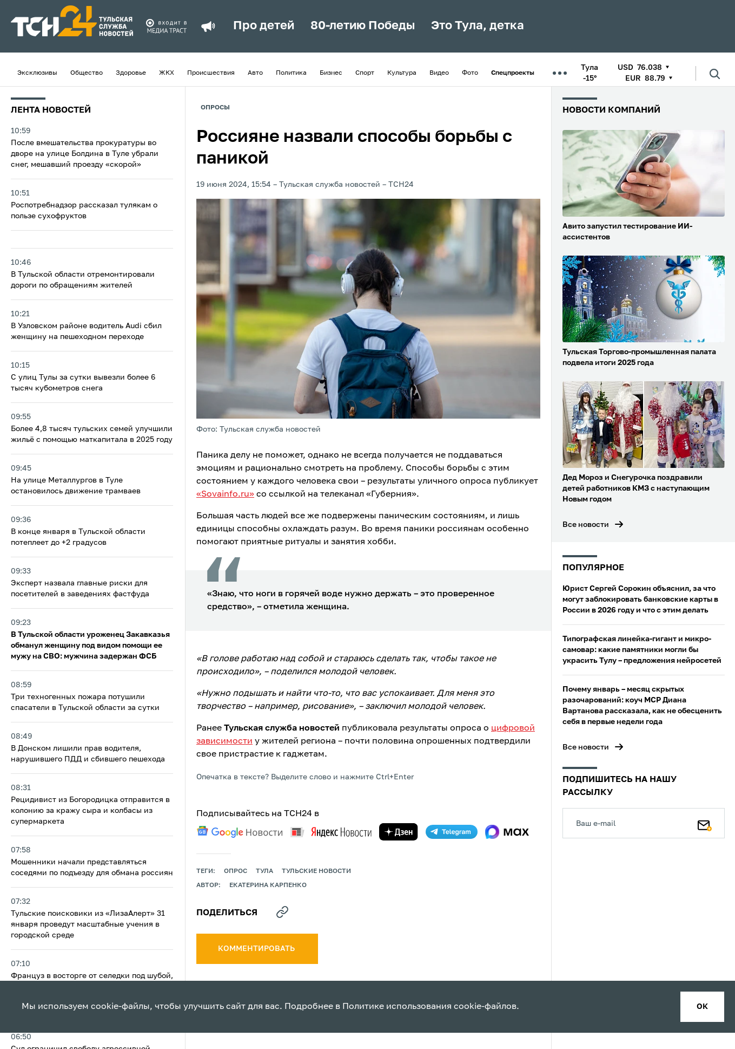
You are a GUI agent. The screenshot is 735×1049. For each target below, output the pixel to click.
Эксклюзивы (37, 73)
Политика (291, 73)
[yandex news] (331, 832)
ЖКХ (166, 73)
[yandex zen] (398, 831)
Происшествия (211, 73)
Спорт (364, 73)
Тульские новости (316, 871)
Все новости (585, 525)
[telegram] (452, 832)
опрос (235, 871)
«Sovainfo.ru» (225, 494)
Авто (255, 73)
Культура (401, 73)
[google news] (239, 832)
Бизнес (331, 73)
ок (702, 1007)
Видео (439, 73)
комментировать (257, 949)
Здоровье (131, 73)
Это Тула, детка (477, 26)
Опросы (215, 108)
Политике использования (397, 1006)
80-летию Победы (362, 26)
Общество (86, 73)
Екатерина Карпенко (268, 885)
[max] (507, 832)
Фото (470, 73)
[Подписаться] (705, 823)
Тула (264, 871)
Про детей (263, 26)
